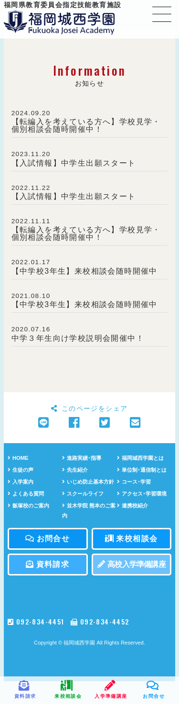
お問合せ (47, 539)
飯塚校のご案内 (28, 505)
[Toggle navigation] (162, 14)
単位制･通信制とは (142, 470)
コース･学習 (134, 482)
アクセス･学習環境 (142, 493)
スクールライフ (83, 493)
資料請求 (47, 564)
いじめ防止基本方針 (88, 482)
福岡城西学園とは (140, 458)
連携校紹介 (132, 505)
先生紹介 (75, 470)
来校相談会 (131, 539)
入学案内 (20, 482)
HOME (18, 458)
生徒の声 (20, 470)
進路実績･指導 (81, 458)
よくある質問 (26, 493)
